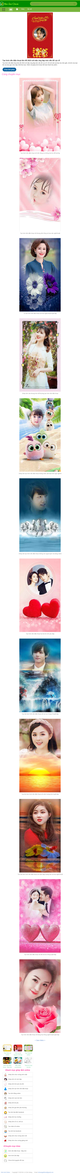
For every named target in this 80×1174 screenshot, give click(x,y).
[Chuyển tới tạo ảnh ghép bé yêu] (18, 1102)
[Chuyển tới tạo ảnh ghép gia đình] (18, 1107)
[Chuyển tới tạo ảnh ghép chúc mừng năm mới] (18, 1135)
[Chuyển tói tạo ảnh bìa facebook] (18, 1131)
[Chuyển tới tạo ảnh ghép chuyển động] (18, 1093)
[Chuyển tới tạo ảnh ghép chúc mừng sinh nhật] (18, 1074)
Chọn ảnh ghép (9, 69)
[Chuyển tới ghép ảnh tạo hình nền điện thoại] (18, 1088)
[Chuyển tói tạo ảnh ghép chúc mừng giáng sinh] (18, 1140)
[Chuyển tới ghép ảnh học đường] (18, 1117)
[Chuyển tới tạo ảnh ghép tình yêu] (18, 1084)
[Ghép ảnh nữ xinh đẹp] (18, 1079)
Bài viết (30, 9)
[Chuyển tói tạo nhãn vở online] (18, 1126)
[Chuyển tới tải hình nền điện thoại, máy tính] (18, 1151)
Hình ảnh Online (5, 1172)
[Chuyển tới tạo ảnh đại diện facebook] (18, 1112)
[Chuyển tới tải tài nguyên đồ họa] (18, 1160)
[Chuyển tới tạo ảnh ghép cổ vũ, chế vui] (18, 1121)
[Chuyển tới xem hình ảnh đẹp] (18, 1155)
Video (22, 9)
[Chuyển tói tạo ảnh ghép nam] (18, 1098)
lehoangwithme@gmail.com (45, 1172)
